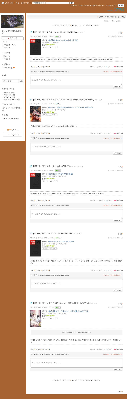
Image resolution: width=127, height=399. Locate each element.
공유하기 (100, 67)
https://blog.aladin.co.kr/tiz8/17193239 (42, 36)
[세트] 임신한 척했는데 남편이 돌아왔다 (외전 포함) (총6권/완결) (70, 107)
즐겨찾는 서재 (110, 6)
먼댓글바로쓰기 (117, 71)
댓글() (120, 33)
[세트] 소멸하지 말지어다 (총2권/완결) (61, 241)
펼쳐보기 (107, 21)
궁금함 (7, 59)
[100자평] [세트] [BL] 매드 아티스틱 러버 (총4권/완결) (55, 32)
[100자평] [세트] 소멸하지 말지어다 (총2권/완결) (52, 233)
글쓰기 (101, 6)
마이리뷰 (5, 41)
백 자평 (80, 32)
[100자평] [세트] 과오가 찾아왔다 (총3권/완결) (52, 166)
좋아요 (92, 67)
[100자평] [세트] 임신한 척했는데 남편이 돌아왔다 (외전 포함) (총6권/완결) (63, 99)
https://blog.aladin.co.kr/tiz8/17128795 (42, 307)
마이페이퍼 (6, 53)
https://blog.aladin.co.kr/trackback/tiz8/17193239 (54, 71)
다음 (89, 25)
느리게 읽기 (119, 9)
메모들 (7, 56)
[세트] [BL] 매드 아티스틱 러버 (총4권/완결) (63, 40)
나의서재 (73, 6)
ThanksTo (118, 67)
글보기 (101, 17)
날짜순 (119, 21)
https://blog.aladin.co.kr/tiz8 (115, 11)
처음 (55, 25)
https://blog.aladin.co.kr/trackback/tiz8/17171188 (54, 138)
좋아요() (46, 67)
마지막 (97, 25)
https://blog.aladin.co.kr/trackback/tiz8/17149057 (54, 205)
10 (85, 25)
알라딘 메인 (25, 3)
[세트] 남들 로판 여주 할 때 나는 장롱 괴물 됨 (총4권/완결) (68, 311)
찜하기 (109, 67)
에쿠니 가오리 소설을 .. (12, 118)
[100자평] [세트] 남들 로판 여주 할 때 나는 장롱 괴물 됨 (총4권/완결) (61, 303)
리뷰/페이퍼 (6, 64)
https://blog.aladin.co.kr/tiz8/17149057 (42, 170)
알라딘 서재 (9, 3)
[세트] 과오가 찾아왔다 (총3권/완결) (60, 174)
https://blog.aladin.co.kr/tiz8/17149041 (42, 238)
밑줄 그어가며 (76, 166)
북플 (18, 3)
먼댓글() (39, 67)
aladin (16, 135)
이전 (61, 25)
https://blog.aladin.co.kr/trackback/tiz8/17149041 (54, 275)
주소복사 (106, 71)
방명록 (4, 75)
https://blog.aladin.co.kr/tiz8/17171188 (42, 104)
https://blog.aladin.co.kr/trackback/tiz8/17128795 (54, 354)
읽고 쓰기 (8, 47)
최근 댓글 (5, 115)
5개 (114, 21)
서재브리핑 (83, 6)
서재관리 (93, 6)
